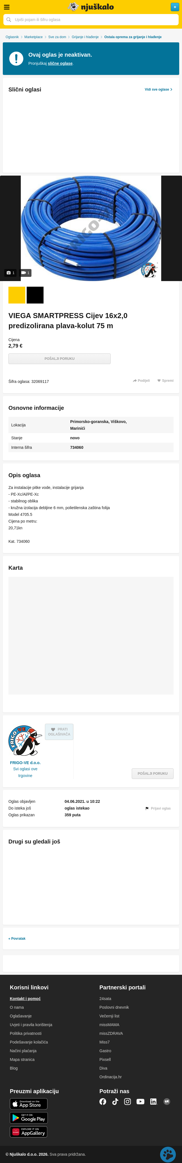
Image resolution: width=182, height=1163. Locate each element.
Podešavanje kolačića (29, 1042)
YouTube (140, 1101)
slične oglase (60, 63)
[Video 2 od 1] (35, 295)
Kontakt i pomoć (25, 998)
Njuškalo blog (166, 1101)
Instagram (127, 1101)
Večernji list (109, 1016)
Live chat (168, 1154)
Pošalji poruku (60, 359)
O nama (17, 1007)
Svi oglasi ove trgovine (25, 772)
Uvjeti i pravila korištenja (31, 1024)
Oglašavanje (21, 1016)
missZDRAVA (111, 1033)
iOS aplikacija (29, 1103)
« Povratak (17, 939)
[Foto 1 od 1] (16, 295)
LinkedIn (154, 1101)
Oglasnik (12, 37)
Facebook (102, 1101)
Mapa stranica (22, 1059)
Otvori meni (6, 7)
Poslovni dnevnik (114, 1007)
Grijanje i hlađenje (85, 37)
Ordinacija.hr (110, 1077)
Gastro (105, 1051)
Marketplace (33, 37)
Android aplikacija (29, 1117)
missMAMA (109, 1024)
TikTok (115, 1101)
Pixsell (105, 1059)
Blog (14, 1068)
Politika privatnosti (26, 1033)
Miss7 (104, 1042)
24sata (105, 998)
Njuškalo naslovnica (91, 7)
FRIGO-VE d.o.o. (25, 762)
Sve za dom (57, 37)
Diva (103, 1068)
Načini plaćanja (23, 1051)
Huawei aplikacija (29, 1131)
